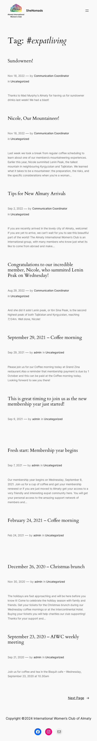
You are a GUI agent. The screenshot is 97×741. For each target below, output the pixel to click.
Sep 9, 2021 (15, 419)
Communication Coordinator (51, 75)
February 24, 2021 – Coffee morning (43, 520)
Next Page (78, 697)
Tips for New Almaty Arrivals (36, 193)
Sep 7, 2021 (15, 465)
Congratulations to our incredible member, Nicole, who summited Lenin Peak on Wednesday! (45, 270)
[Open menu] (87, 10)
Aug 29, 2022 (16, 290)
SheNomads (34, 10)
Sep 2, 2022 (15, 208)
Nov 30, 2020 (16, 581)
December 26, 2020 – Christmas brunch (46, 566)
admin (37, 352)
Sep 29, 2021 (16, 352)
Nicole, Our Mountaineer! (33, 118)
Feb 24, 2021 (16, 535)
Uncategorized (20, 81)
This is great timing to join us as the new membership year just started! (47, 401)
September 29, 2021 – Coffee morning (45, 337)
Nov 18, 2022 (16, 75)
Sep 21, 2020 (16, 657)
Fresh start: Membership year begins (43, 450)
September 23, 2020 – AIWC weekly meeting (43, 639)
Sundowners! (20, 61)
